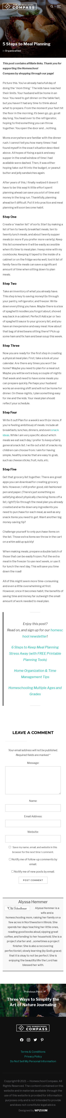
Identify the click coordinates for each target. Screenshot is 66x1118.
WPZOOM (40, 1110)
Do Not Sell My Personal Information (33, 1061)
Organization (13, 50)
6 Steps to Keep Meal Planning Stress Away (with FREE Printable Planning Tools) (35, 653)
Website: (33, 831)
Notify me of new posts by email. (34, 871)
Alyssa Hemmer (33, 901)
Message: (33, 763)
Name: (33, 800)
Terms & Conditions (33, 1051)
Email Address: (33, 816)
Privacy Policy (33, 1056)
